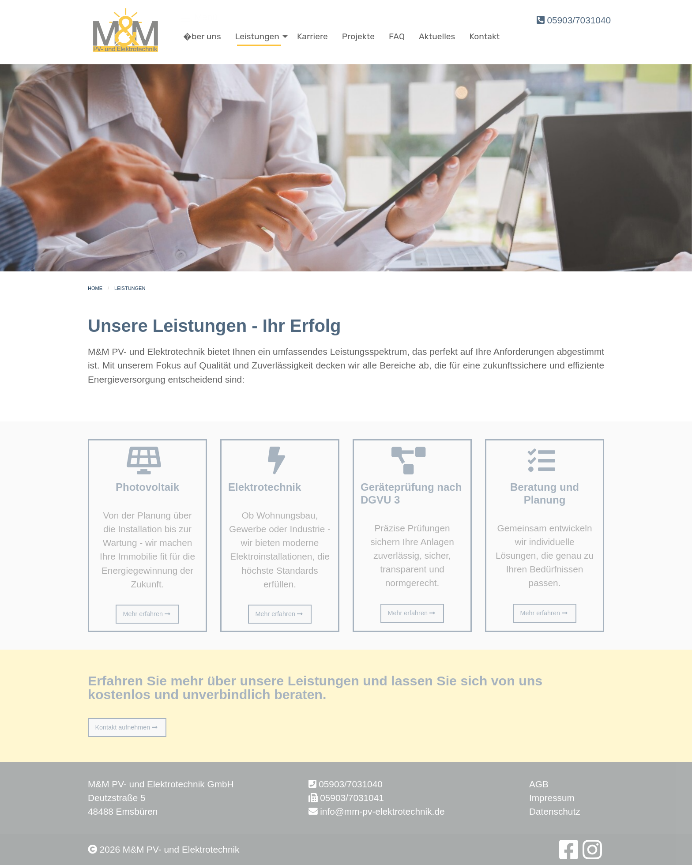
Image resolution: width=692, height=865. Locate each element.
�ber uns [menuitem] (202, 36)
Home (95, 288)
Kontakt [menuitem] (484, 36)
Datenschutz (554, 811)
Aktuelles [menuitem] (437, 36)
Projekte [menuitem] (358, 36)
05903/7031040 (574, 20)
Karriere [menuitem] (312, 36)
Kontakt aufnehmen (127, 727)
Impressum (552, 798)
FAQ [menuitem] (397, 36)
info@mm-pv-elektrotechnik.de (382, 811)
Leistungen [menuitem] (257, 36)
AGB (539, 784)
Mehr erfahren (147, 613)
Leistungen (129, 288)
